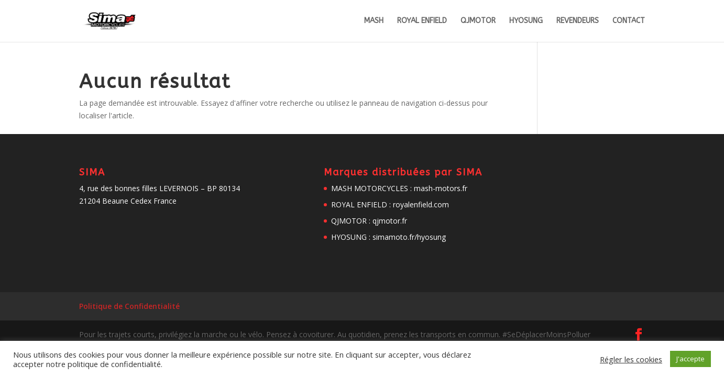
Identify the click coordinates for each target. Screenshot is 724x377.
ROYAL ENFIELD (422, 21)
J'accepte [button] (690, 358)
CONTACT (628, 21)
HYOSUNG (526, 21)
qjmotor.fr (389, 221)
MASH (373, 21)
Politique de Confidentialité (129, 306)
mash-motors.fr (440, 188)
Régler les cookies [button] (631, 359)
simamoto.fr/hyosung (409, 237)
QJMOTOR (478, 21)
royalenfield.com (421, 204)
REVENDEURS (577, 21)
